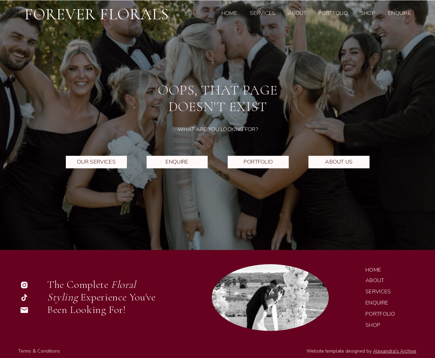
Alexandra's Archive (394, 351)
